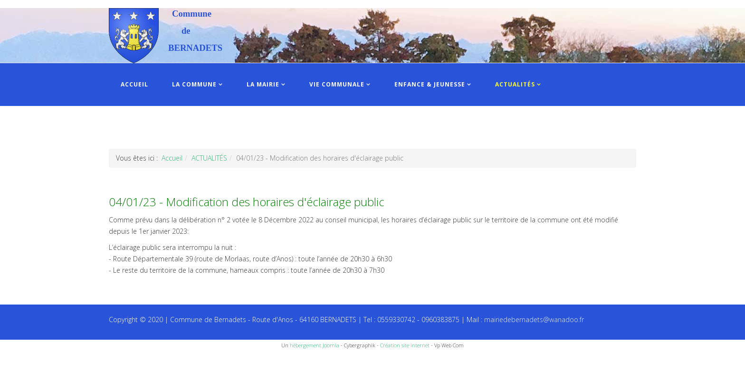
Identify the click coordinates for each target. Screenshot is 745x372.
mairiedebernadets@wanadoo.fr (534, 319)
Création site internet (405, 345)
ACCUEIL (134, 84)
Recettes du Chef (26, 361)
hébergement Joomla (314, 345)
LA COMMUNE (194, 84)
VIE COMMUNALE (336, 84)
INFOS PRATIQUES (150, 127)
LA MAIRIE (263, 84)
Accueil (172, 157)
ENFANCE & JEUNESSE (429, 84)
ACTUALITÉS (515, 84)
